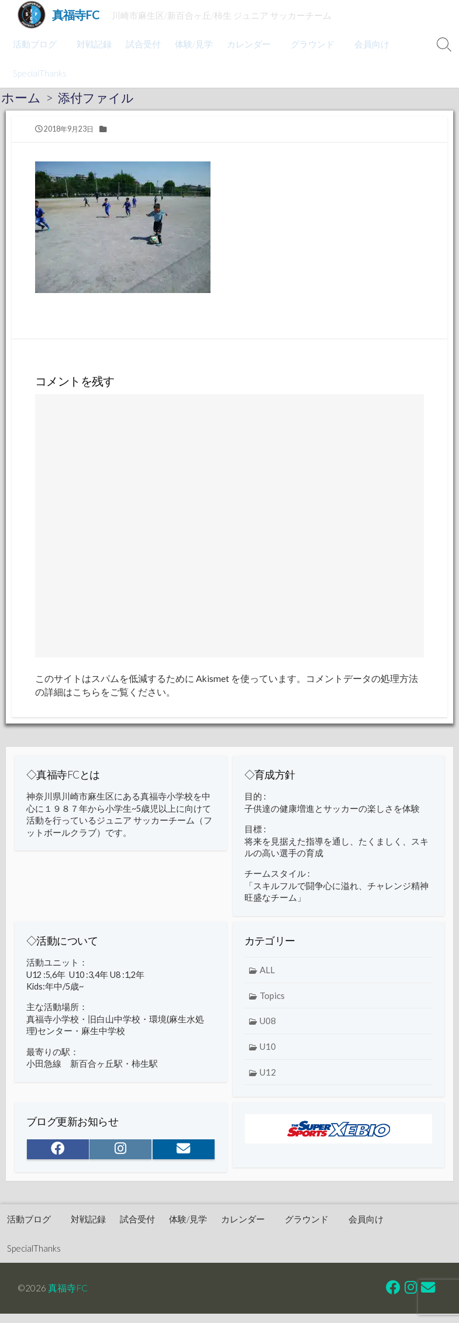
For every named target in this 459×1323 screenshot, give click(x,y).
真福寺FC (68, 1268)
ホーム (21, 97)
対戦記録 (92, 44)
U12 (268, 1080)
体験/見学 (192, 44)
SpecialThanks (40, 73)
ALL (267, 978)
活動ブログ (35, 44)
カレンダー (247, 44)
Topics (272, 1004)
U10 (268, 1055)
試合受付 (141, 44)
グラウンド (309, 44)
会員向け (366, 44)
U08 (268, 1029)
